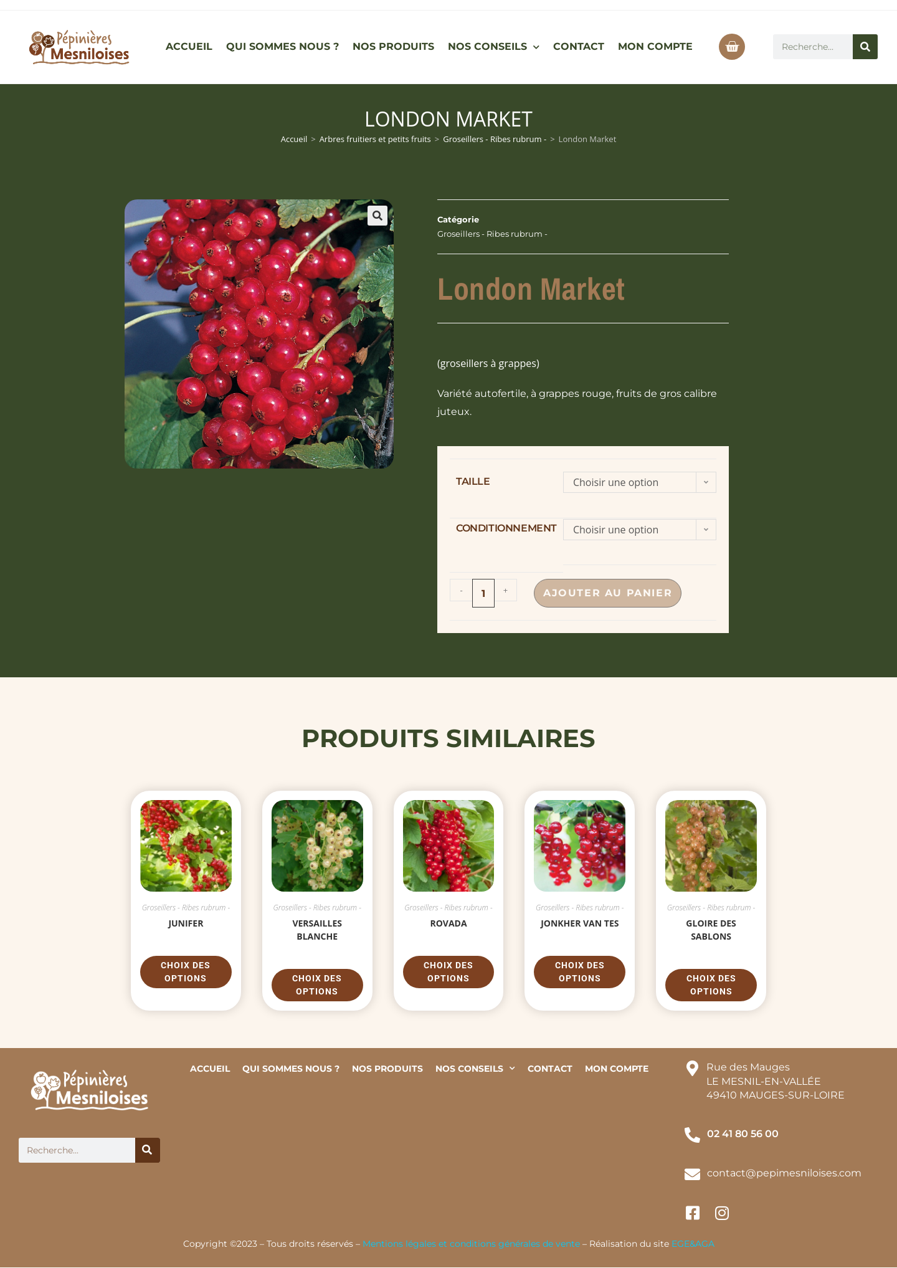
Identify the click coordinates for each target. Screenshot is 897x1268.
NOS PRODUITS (393, 46)
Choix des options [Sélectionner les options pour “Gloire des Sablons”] (711, 984)
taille (473, 481)
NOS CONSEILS (493, 47)
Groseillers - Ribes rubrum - (494, 139)
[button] (377, 216)
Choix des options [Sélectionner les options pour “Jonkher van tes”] (580, 971)
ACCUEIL (189, 46)
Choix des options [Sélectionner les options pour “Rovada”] (448, 971)
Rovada (448, 923)
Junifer (185, 923)
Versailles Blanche (317, 929)
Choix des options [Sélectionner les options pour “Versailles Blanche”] (317, 984)
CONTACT (578, 46)
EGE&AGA (693, 1243)
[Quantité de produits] (483, 593)
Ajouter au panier (610, 593)
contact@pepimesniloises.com (784, 1173)
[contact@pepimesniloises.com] (692, 1174)
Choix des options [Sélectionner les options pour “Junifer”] (186, 971)
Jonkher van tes (580, 923)
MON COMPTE (655, 46)
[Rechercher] (865, 46)
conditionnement (506, 528)
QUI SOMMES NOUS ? (282, 46)
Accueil (294, 139)
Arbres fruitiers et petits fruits (375, 139)
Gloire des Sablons (711, 929)
